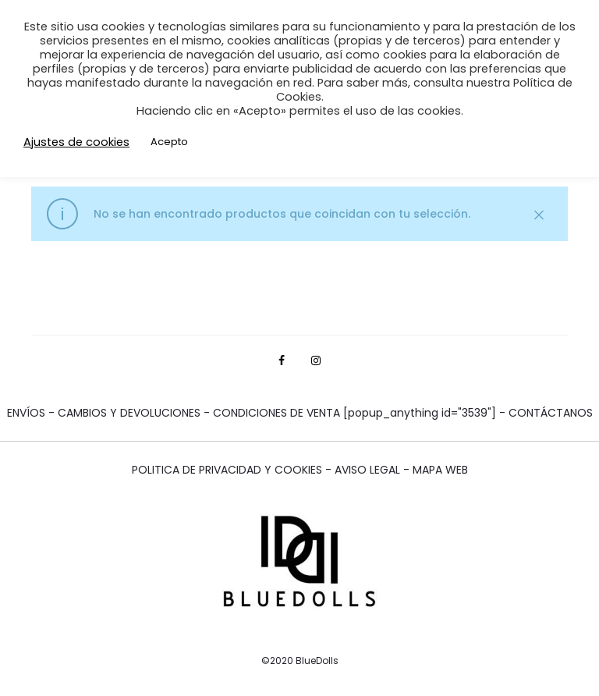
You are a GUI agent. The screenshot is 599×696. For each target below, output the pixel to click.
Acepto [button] (169, 141)
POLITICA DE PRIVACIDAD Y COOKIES (227, 470)
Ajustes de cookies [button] (76, 142)
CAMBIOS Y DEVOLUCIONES (131, 413)
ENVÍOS (27, 413)
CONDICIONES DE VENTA (278, 413)
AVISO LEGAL (369, 470)
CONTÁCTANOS (551, 413)
